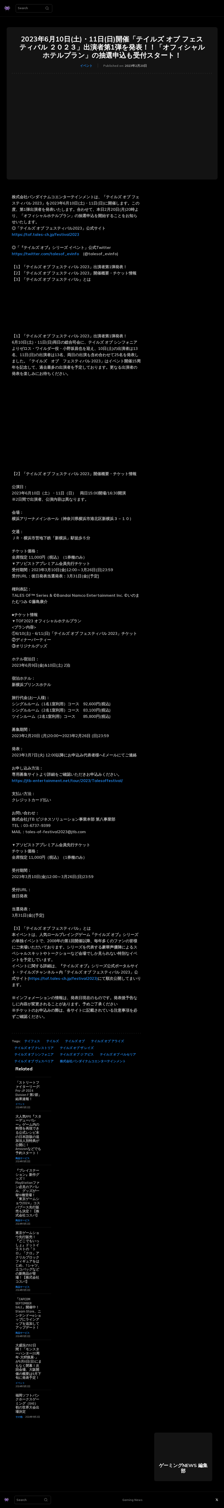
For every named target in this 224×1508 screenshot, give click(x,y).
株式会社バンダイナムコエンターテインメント (93, 1061)
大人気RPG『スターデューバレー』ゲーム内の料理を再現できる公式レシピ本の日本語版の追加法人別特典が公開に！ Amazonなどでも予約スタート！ (28, 1134)
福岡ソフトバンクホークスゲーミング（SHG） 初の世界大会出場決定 (27, 1403)
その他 (18, 1416)
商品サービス (22, 1158)
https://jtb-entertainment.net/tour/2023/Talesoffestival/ (67, 780)
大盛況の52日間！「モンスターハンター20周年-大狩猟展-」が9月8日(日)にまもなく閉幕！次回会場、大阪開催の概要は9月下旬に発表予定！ (28, 1361)
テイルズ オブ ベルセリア (118, 1054)
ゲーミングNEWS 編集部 (183, 1468)
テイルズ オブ (75, 1041)
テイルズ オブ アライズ (107, 1041)
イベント (86, 66)
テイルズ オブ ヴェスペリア (34, 1061)
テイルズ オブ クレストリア (34, 1048)
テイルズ (52, 1041)
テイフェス (32, 1041)
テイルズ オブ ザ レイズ (77, 1048)
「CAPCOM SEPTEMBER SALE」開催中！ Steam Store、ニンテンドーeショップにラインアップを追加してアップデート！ (29, 1313)
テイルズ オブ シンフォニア (34, 1054)
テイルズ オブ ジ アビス (77, 1054)
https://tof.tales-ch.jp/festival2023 (45, 234)
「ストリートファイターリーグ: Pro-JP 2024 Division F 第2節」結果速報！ (28, 1091)
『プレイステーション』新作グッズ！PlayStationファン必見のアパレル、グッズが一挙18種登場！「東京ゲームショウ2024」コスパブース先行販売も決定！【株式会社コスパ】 (27, 1193)
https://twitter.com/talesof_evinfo (45, 253)
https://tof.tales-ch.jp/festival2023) (63, 978)
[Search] (47, 8)
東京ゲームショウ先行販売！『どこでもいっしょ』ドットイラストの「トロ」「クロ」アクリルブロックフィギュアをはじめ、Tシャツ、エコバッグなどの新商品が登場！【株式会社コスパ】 (28, 1257)
